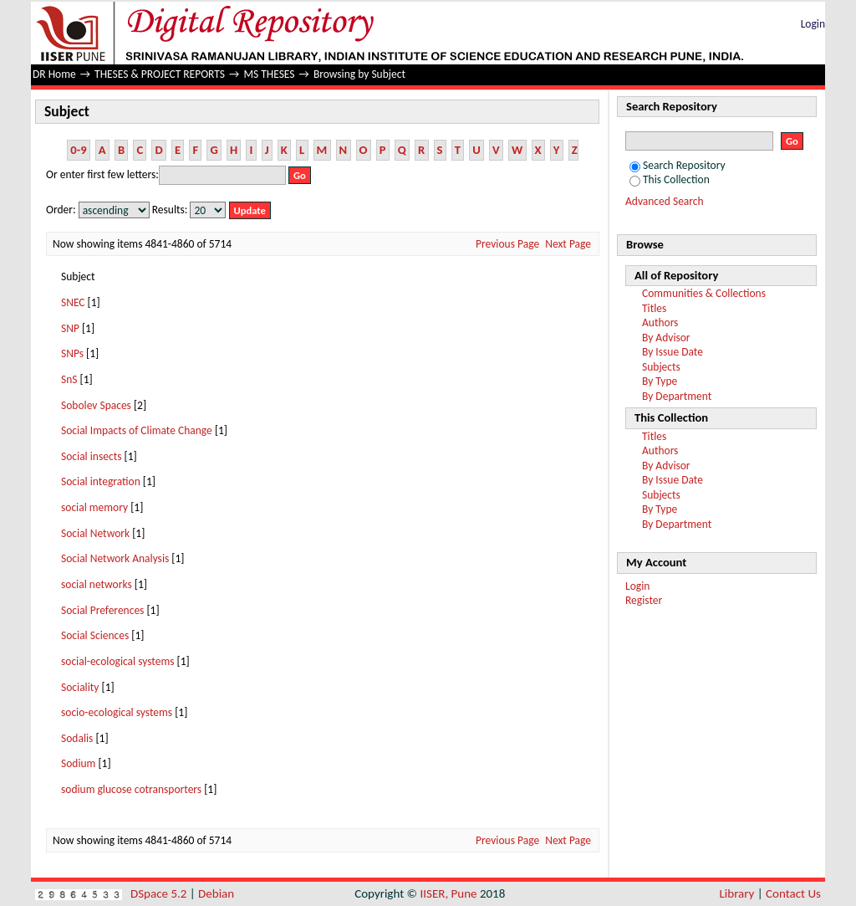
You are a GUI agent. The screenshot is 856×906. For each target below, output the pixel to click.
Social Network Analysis (115, 558)
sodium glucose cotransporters (131, 789)
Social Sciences (95, 635)
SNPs (72, 353)
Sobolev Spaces (96, 405)
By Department (676, 396)
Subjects (661, 367)
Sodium (78, 763)
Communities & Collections (704, 293)
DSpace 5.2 (160, 893)
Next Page (568, 244)
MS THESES (268, 74)
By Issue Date (672, 352)
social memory (94, 507)
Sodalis (77, 738)
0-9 (78, 149)
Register (643, 600)
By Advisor (666, 337)
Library (737, 893)
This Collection (669, 179)
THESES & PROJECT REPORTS (159, 74)
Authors (660, 322)
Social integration (100, 481)
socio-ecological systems (116, 712)
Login (813, 24)
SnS (69, 379)
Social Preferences (102, 610)
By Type (659, 381)
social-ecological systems (118, 661)
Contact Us (793, 893)
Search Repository (677, 165)
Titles (654, 308)
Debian (216, 893)
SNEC (73, 302)
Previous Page (507, 244)
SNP (70, 328)
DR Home (54, 74)
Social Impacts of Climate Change (136, 430)
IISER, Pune (448, 893)
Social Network (95, 533)
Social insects (91, 456)
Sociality (80, 687)
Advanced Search (664, 201)
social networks (96, 584)
